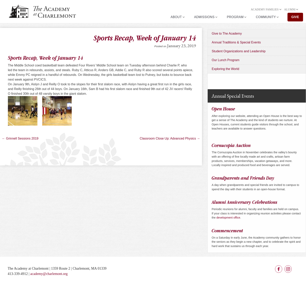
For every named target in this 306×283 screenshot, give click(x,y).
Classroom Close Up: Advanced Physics (170, 138)
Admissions (204, 17)
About (176, 17)
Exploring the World (225, 69)
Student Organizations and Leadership (238, 51)
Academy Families (265, 9)
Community (266, 17)
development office (228, 217)
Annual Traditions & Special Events (236, 42)
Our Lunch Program (225, 60)
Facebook (278, 269)
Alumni (290, 9)
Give (295, 17)
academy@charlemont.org (49, 274)
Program (235, 17)
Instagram (288, 269)
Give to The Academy (227, 33)
